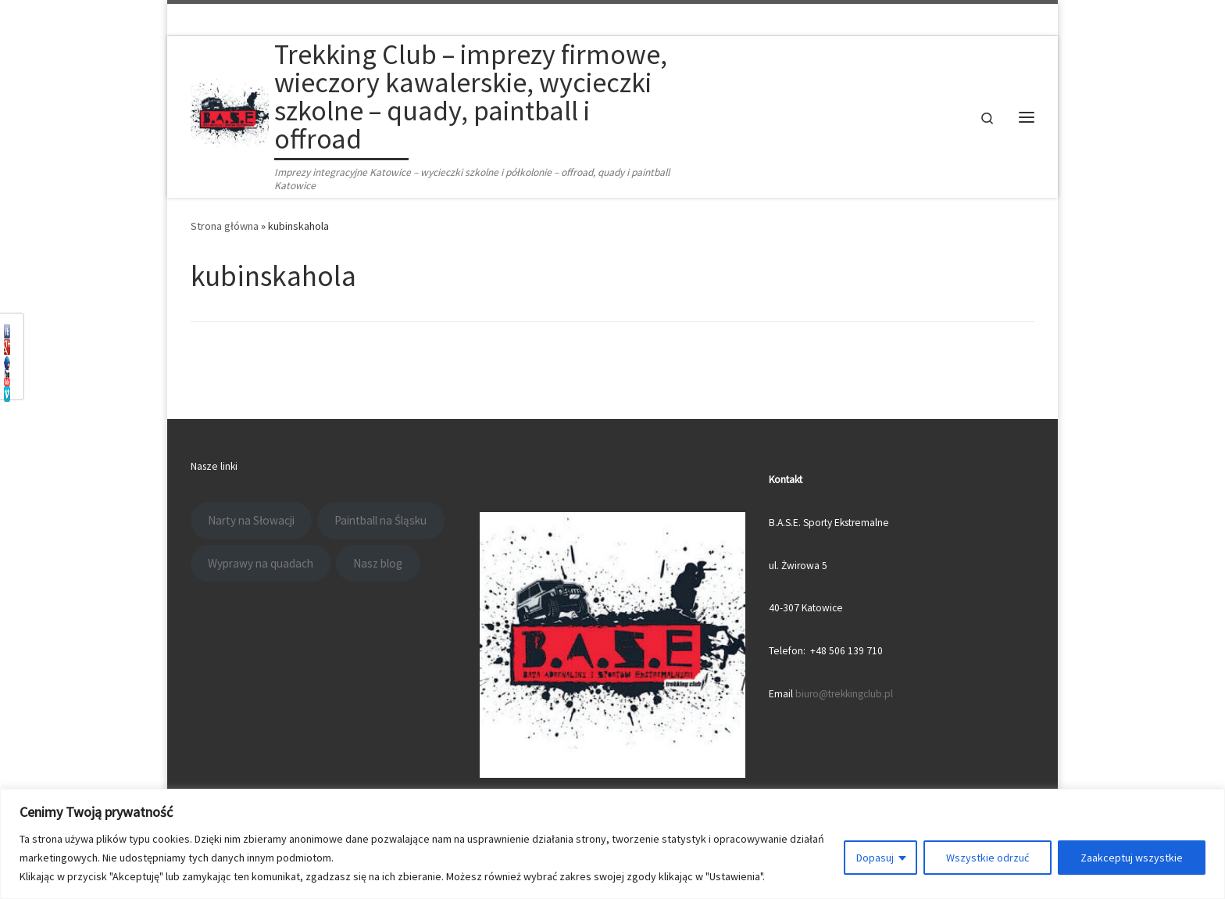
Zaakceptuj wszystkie (1131, 858)
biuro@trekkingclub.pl (844, 693)
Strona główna (225, 226)
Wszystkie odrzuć (987, 858)
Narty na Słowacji (251, 520)
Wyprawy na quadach (260, 563)
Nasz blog (377, 563)
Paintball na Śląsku (380, 520)
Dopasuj (875, 858)
